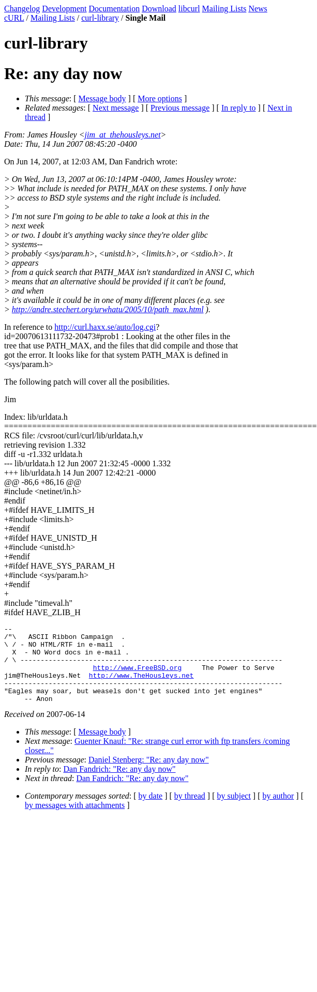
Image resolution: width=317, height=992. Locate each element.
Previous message (179, 107)
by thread (189, 811)
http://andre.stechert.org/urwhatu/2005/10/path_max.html (108, 309)
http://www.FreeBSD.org (137, 676)
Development (64, 8)
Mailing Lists (224, 8)
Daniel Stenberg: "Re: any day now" (148, 775)
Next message (116, 107)
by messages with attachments (75, 820)
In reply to (238, 107)
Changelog (22, 8)
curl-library (100, 17)
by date (151, 811)
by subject (234, 811)
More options (160, 98)
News (257, 8)
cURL (14, 17)
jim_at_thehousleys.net (123, 134)
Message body (102, 98)
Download (159, 8)
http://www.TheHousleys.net (141, 686)
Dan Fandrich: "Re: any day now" (120, 784)
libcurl (189, 8)
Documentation (114, 8)
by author (278, 811)
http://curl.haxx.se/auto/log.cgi (105, 327)
